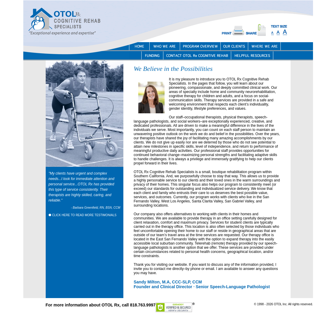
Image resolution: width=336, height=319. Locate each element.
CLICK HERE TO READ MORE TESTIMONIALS (82, 215)
